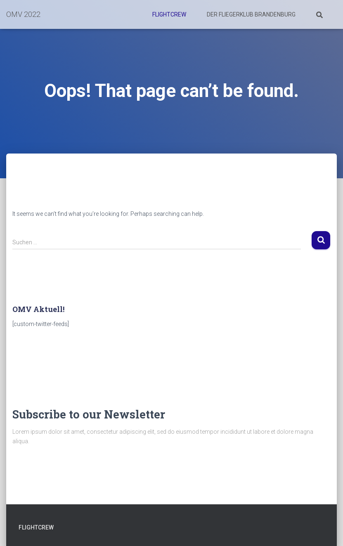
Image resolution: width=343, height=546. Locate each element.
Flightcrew (169, 14)
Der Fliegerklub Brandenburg (251, 14)
